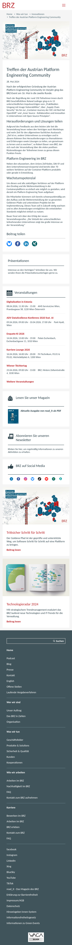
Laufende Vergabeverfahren (21, 692)
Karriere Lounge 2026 (18, 349)
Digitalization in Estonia (19, 301)
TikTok (10, 883)
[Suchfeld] (36, 641)
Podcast (11, 658)
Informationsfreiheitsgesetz (21, 917)
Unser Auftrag (14, 710)
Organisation (13, 721)
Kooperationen (14, 762)
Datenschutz (13, 906)
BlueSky (11, 872)
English (10, 681)
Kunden (11, 756)
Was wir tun (22, 14)
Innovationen (38, 14)
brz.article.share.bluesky (9, 243)
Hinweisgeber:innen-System (21, 911)
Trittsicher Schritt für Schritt (26, 532)
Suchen (60, 641)
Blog (9, 664)
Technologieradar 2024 (22, 604)
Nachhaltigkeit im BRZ (18, 786)
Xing (34, 243)
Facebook (17, 243)
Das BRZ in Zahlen (16, 716)
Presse (10, 669)
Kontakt (11, 675)
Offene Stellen (14, 686)
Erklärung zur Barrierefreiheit (22, 894)
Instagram (12, 855)
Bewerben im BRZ (16, 815)
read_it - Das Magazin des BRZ (23, 889)
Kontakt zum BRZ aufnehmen (22, 797)
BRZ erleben (13, 827)
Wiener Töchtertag (17, 365)
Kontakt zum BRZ (16, 832)
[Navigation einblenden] (64, 5)
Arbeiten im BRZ (15, 780)
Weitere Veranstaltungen (20, 381)
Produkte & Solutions (18, 745)
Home (9, 14)
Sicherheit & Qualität (18, 751)
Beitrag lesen (14, 549)
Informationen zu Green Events (23, 923)
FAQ (9, 792)
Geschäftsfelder (15, 739)
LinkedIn (26, 243)
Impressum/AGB (15, 900)
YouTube (11, 877)
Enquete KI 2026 (15, 333)
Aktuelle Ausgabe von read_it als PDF (41, 410)
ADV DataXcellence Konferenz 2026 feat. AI (30, 317)
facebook (11, 849)
